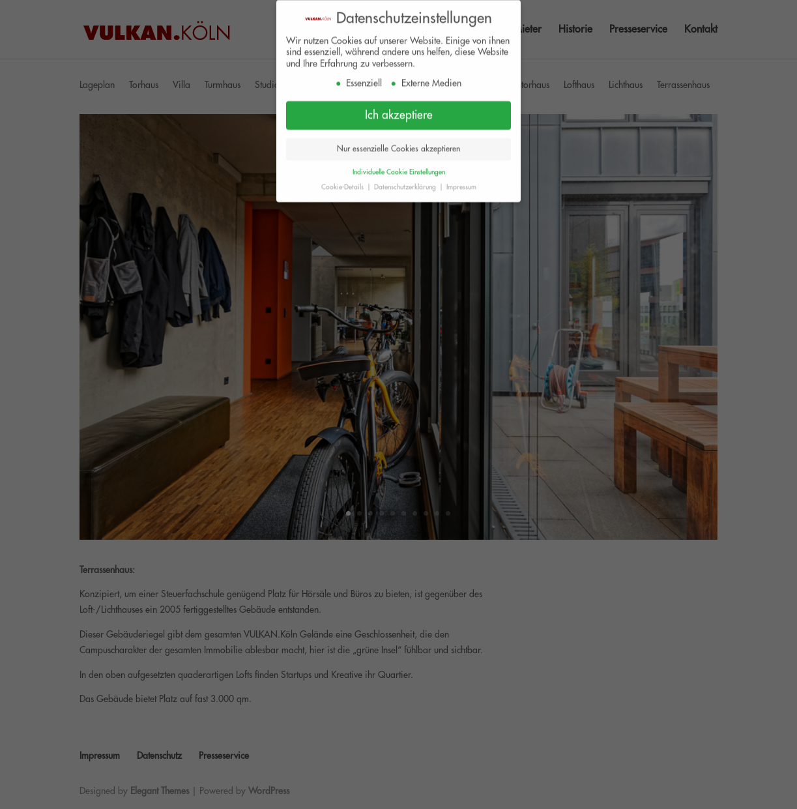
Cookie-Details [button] (343, 182)
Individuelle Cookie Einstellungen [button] (399, 167)
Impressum (461, 182)
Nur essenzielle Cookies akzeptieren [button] (398, 145)
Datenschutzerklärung (406, 182)
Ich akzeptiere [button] (399, 111)
